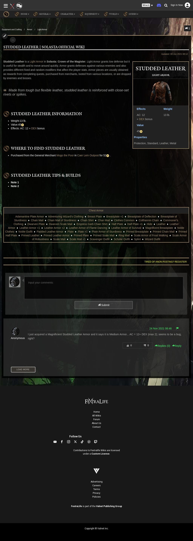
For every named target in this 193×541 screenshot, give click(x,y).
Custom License (100, 453)
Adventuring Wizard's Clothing (65, 216)
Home (96, 412)
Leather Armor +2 (54, 227)
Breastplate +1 (114, 216)
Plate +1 (83, 231)
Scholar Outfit (122, 239)
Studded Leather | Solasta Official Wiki (44, 47)
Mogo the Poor (65, 155)
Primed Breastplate (137, 231)
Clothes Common (124, 220)
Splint (137, 239)
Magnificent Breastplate (159, 227)
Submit (103, 305)
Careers (96, 485)
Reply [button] (177, 345)
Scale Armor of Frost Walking (151, 235)
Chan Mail (104, 220)
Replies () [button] (162, 345)
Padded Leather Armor (50, 231)
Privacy (96, 493)
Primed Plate (81, 235)
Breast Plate (95, 216)
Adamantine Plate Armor (29, 216)
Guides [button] (130, 14)
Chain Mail (37, 220)
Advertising (97, 481)
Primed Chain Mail (163, 231)
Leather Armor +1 (29, 227)
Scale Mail (59, 239)
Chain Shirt (86, 220)
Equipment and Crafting (12, 30)
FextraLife (76, 506)
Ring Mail (124, 235)
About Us (96, 423)
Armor (29, 30)
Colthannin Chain (149, 220)
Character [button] (64, 14)
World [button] (111, 14)
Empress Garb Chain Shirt (92, 224)
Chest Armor (96, 210)
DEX (142, 119)
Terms (96, 489)
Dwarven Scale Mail (60, 224)
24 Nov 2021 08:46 (160, 328)
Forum (96, 419)
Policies (96, 497)
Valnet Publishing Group (109, 506)
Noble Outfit (25, 231)
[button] (147, 5)
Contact (96, 427)
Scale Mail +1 (78, 239)
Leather (160, 224)
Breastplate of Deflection (142, 216)
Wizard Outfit (152, 239)
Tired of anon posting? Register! (165, 261)
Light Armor (42, 30)
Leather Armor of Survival (126, 227)
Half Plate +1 (135, 224)
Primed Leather (30, 235)
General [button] (42, 14)
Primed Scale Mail (103, 235)
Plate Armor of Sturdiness (107, 231)
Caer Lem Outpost (88, 155)
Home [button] (22, 14)
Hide (149, 224)
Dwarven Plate (36, 224)
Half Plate (117, 224)
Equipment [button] (89, 14)
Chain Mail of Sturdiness (62, 220)
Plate (70, 231)
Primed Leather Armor (57, 235)
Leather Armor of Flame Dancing (88, 227)
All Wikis (96, 415)
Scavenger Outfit (100, 239)
